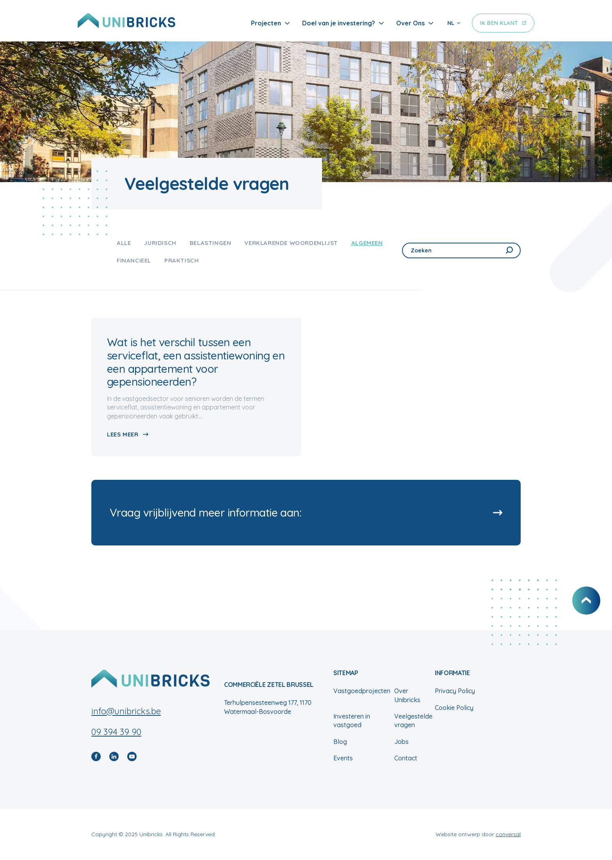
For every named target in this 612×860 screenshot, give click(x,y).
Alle (124, 243)
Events (343, 758)
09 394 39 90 (116, 731)
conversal (508, 834)
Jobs (401, 742)
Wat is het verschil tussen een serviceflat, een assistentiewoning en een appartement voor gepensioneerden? (196, 361)
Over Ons (410, 23)
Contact (405, 758)
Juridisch (160, 243)
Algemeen (367, 243)
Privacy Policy (455, 691)
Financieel (134, 260)
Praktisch (181, 260)
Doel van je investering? (338, 23)
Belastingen (210, 243)
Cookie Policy (454, 708)
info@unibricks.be (126, 711)
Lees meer (122, 434)
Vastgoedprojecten (361, 691)
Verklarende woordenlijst (291, 243)
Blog (340, 742)
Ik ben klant (499, 23)
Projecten (266, 23)
